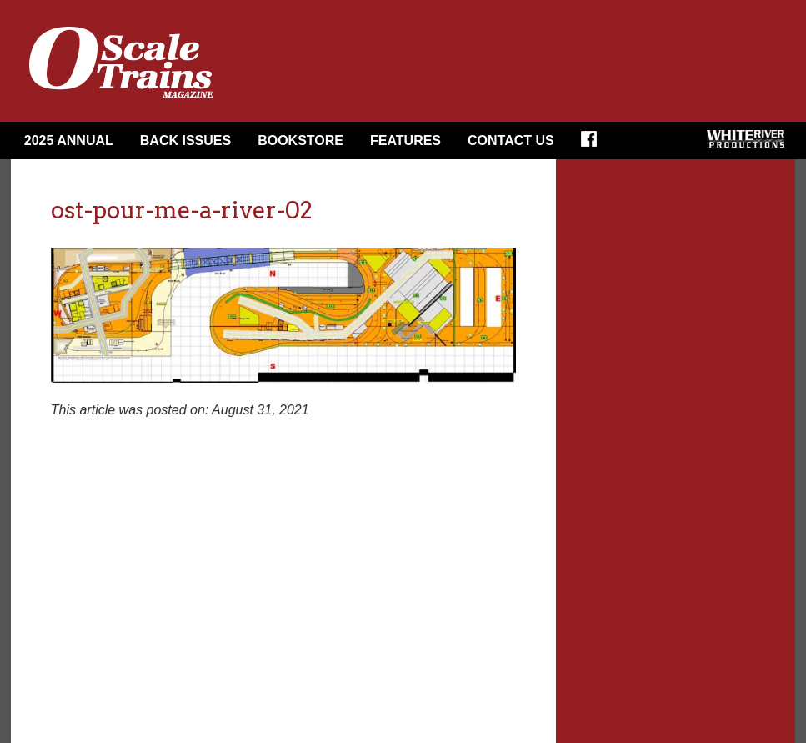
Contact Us (511, 140)
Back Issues (185, 140)
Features (405, 140)
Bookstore (300, 140)
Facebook (594, 144)
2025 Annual (68, 140)
